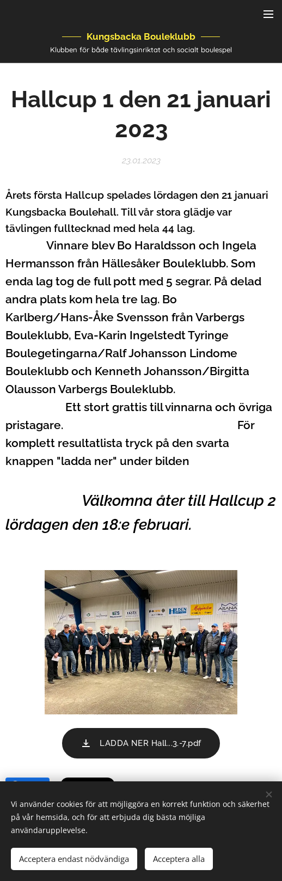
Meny (268, 14)
